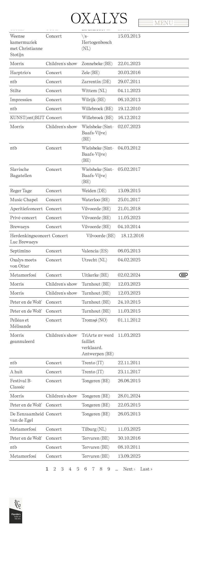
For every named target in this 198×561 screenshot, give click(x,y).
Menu (163, 22)
